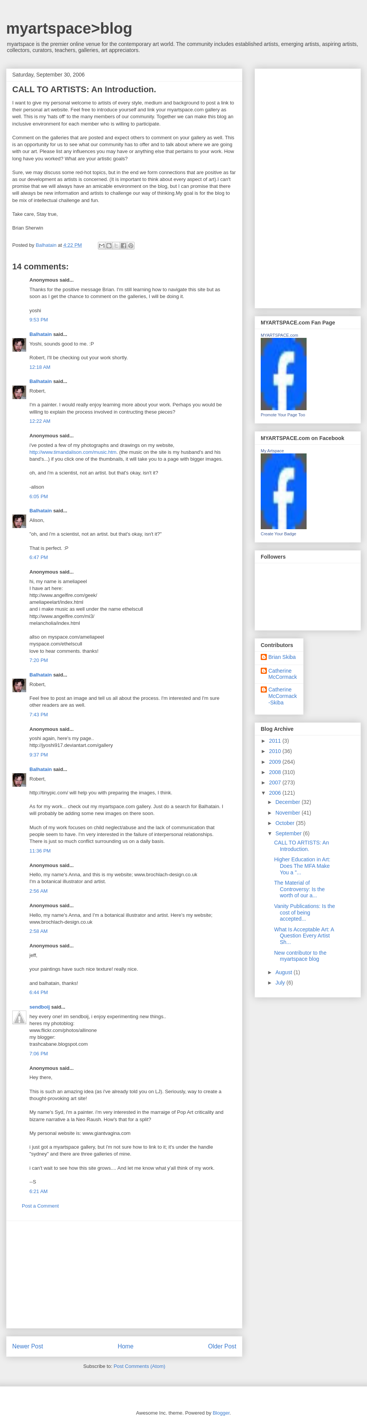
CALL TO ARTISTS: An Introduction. (301, 846)
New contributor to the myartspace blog (300, 956)
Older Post (222, 1346)
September (289, 833)
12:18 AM (39, 367)
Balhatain (40, 334)
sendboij (39, 1007)
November (288, 813)
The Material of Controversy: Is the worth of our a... (299, 889)
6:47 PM (38, 557)
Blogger (221, 1413)
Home (126, 1346)
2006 (276, 793)
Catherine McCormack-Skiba (282, 696)
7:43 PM (38, 714)
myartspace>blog (69, 28)
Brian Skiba (282, 657)
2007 (276, 782)
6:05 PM (38, 496)
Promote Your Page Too (283, 414)
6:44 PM (38, 992)
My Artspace (272, 450)
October (285, 823)
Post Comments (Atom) (139, 1366)
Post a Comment (40, 1206)
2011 (276, 741)
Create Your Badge (278, 533)
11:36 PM (40, 851)
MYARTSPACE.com (279, 335)
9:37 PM (38, 755)
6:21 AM (38, 1191)
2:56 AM (38, 891)
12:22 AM (39, 421)
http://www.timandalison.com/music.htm (73, 452)
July (280, 983)
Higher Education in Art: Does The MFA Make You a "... (302, 865)
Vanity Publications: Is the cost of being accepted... (304, 912)
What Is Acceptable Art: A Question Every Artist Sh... (304, 935)
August (284, 972)
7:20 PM (38, 660)
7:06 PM (38, 1053)
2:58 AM (38, 931)
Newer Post (27, 1346)
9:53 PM (38, 320)
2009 (276, 762)
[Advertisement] (124, 1274)
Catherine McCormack (282, 674)
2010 (276, 751)
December (288, 802)
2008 (276, 772)
